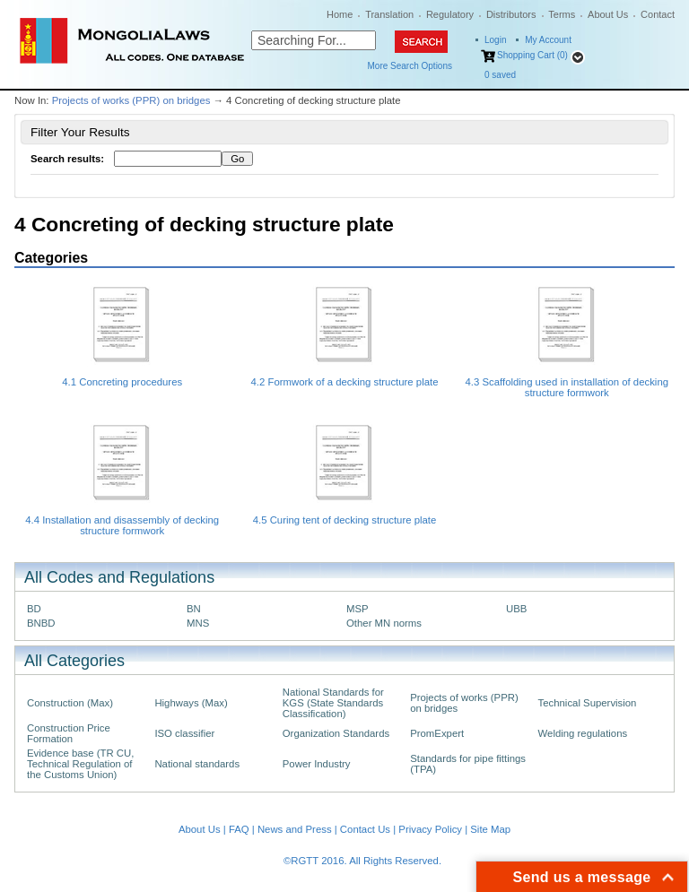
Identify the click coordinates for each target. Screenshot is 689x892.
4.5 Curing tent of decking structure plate (345, 520)
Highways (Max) (190, 702)
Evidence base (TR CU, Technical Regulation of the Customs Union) (80, 764)
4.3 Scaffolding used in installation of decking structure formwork (567, 387)
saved (500, 75)
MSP (357, 608)
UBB (516, 608)
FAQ (239, 829)
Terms (561, 14)
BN (194, 608)
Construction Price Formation (68, 733)
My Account (548, 40)
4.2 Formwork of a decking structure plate (345, 382)
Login (495, 40)
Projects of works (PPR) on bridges (131, 100)
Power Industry (317, 763)
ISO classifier (184, 733)
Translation (389, 14)
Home (340, 14)
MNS (198, 623)
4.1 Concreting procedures (122, 382)
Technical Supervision (587, 702)
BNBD (41, 623)
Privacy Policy (430, 829)
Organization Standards (336, 733)
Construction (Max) (70, 702)
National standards (197, 763)
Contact (658, 14)
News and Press (294, 829)
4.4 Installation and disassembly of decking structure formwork (122, 525)
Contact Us (365, 829)
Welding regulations (583, 733)
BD (34, 608)
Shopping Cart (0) (532, 55)
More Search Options (410, 66)
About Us (608, 14)
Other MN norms (384, 623)
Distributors (511, 14)
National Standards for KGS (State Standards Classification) (333, 703)
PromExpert (437, 733)
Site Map (490, 829)
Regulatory (450, 14)
